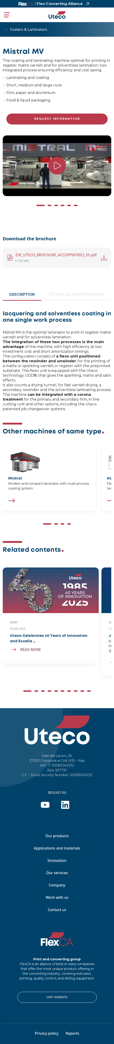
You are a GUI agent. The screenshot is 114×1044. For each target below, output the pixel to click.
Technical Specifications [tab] (76, 294)
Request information (57, 118)
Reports (72, 1033)
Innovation (56, 860)
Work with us (57, 897)
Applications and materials (57, 848)
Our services (57, 872)
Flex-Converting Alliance (59, 4)
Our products (56, 835)
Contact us (57, 909)
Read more (30, 649)
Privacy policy (46, 1033)
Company (57, 885)
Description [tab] (22, 294)
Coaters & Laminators (28, 29)
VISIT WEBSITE (57, 997)
